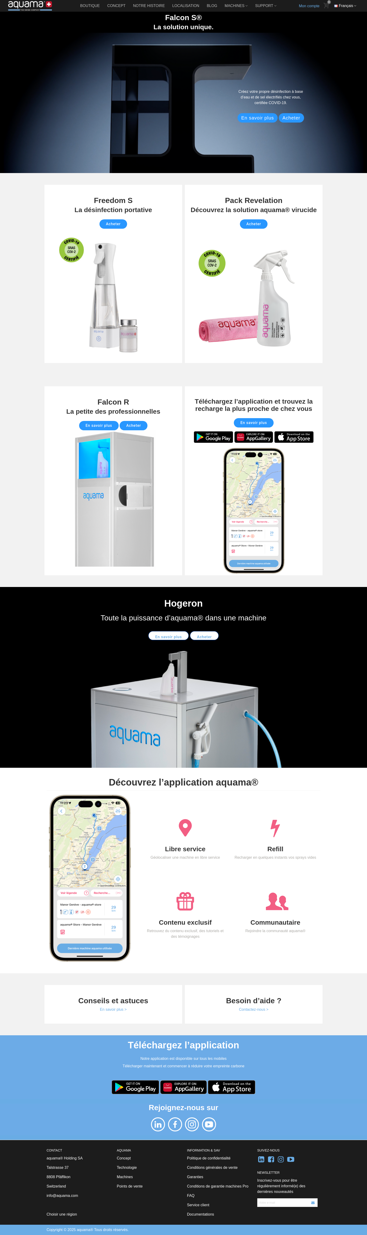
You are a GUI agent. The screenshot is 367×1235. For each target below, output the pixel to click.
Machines (234, 6)
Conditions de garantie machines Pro (217, 1186)
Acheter (291, 117)
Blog (212, 6)
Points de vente (130, 1186)
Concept (116, 6)
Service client (198, 1205)
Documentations (200, 1214)
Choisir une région (62, 1214)
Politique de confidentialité (209, 1158)
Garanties (195, 1177)
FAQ (191, 1196)
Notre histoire (149, 6)
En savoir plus (257, 117)
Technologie (127, 1168)
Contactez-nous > (253, 1009)
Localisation (185, 6)
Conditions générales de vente (212, 1168)
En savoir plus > (113, 1009)
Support (264, 6)
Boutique (90, 6)
